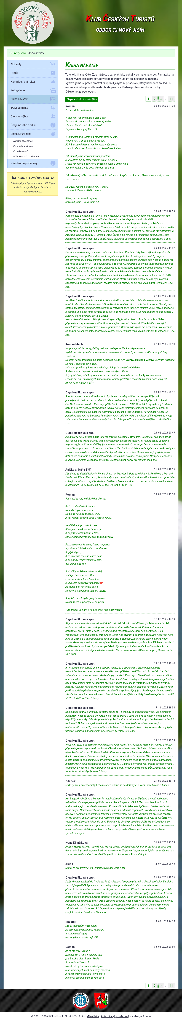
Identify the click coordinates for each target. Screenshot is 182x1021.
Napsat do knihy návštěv (82, 99)
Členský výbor (33, 117)
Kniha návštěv (33, 100)
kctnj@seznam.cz (32, 191)
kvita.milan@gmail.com (114, 1016)
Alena (69, 864)
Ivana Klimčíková (76, 842)
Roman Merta (74, 344)
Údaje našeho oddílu (33, 126)
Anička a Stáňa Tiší (77, 469)
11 (171, 98)
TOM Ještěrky (33, 108)
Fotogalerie (33, 91)
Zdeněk (70, 781)
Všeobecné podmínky (33, 164)
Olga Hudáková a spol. (80, 211)
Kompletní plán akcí (33, 82)
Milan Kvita (93, 1016)
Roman (70, 106)
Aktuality (33, 65)
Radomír (71, 921)
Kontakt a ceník (21, 151)
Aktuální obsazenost (23, 141)
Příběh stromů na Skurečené (27, 156)
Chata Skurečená (33, 134)
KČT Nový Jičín (17, 53)
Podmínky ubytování (23, 146)
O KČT (33, 74)
